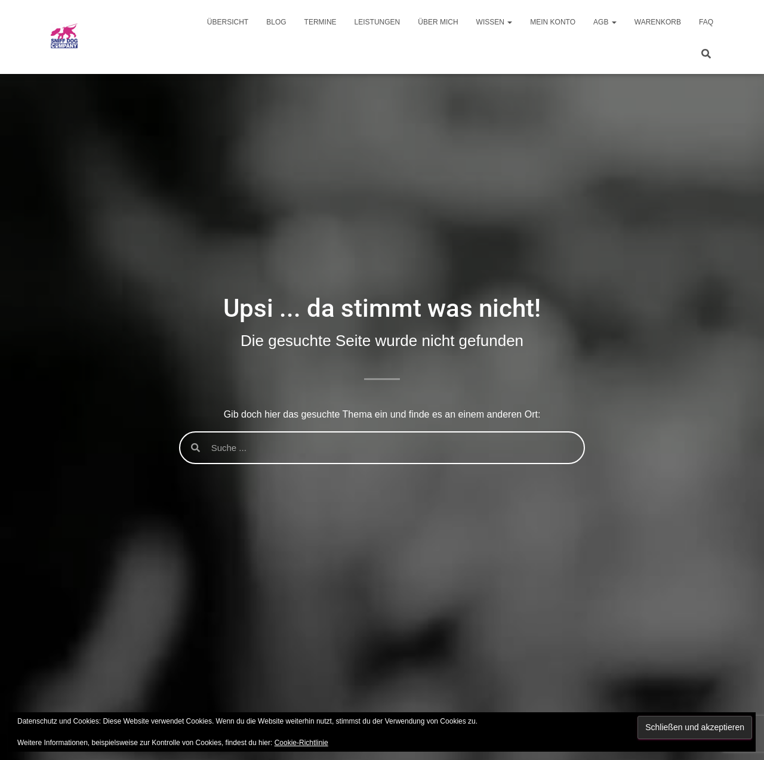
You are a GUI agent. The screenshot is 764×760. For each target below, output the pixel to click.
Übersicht (227, 22)
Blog (276, 22)
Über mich (438, 22)
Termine (320, 22)
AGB (605, 22)
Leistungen (378, 22)
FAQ (706, 22)
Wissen (494, 22)
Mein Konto (552, 22)
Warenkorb (657, 22)
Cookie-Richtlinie (301, 743)
